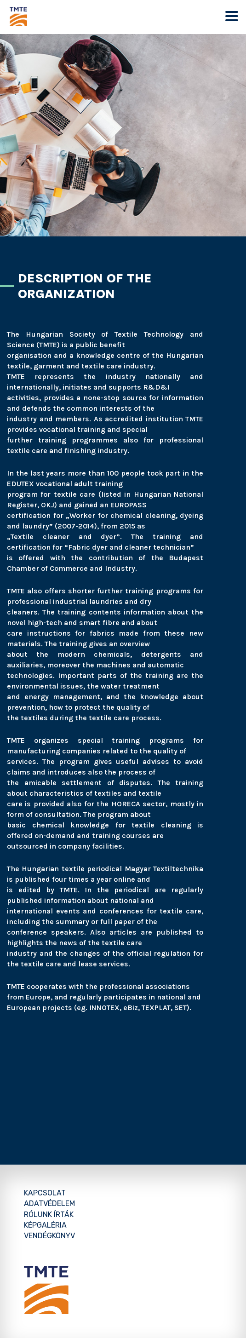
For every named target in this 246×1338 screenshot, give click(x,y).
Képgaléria (45, 1225)
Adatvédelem (49, 1203)
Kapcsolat (45, 1193)
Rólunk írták (49, 1214)
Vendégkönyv (49, 1235)
